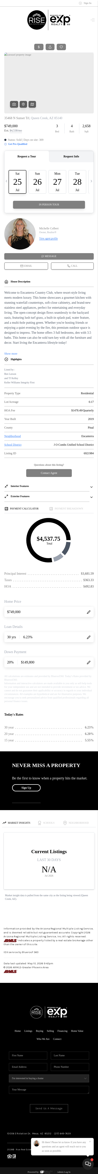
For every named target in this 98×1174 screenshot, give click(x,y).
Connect (57, 1039)
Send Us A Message (49, 1108)
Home (18, 1031)
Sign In (85, 3)
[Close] (90, 1141)
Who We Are (43, 1039)
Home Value (77, 1031)
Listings (28, 1031)
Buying (39, 1031)
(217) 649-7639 (62, 1133)
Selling (50, 1031)
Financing (62, 1031)
